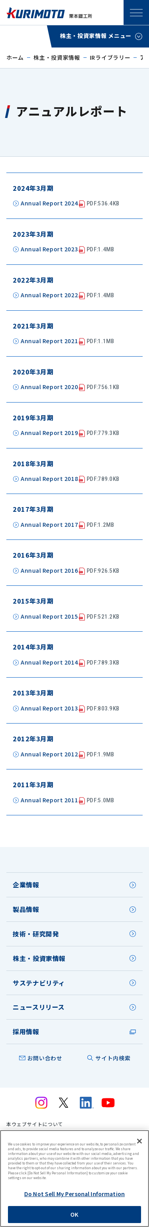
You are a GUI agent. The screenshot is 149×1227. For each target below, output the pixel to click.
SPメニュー (136, 12)
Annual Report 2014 (70, 663)
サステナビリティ (39, 983)
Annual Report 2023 (67, 249)
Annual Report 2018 (70, 479)
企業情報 (26, 884)
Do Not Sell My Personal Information (74, 1194)
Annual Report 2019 (70, 433)
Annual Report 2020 (70, 387)
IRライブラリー (110, 57)
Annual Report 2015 (70, 617)
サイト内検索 (112, 1058)
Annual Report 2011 (67, 800)
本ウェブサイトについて (34, 1124)
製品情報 (26, 909)
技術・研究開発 (36, 933)
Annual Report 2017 (67, 525)
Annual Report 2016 (70, 571)
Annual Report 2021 (67, 341)
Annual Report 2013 (70, 709)
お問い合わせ (44, 1058)
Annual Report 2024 (70, 203)
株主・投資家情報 (56, 57)
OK (74, 1214)
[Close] (139, 1141)
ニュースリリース (39, 1007)
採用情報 (26, 1031)
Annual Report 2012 (67, 754)
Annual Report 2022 (67, 295)
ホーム (15, 57)
